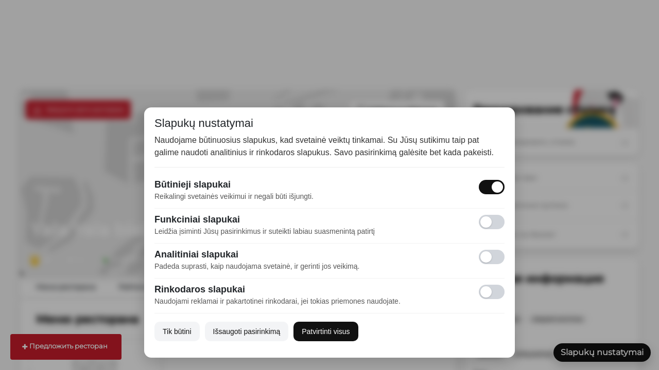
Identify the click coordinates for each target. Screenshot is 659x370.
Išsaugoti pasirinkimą (247, 331)
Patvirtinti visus (326, 331)
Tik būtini (177, 331)
